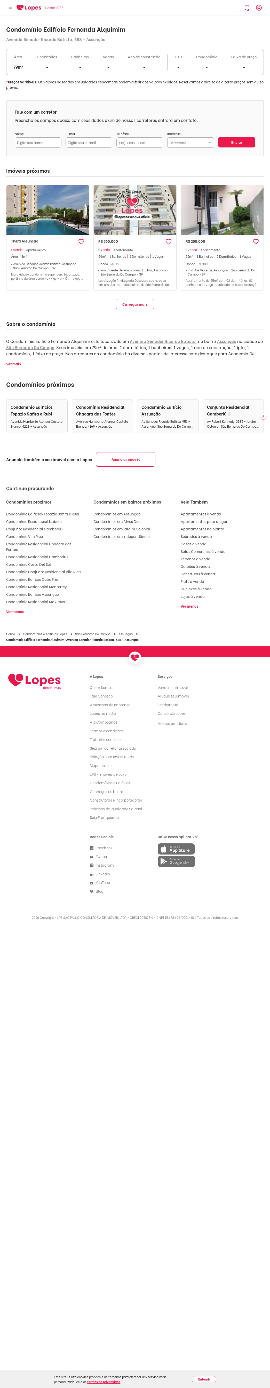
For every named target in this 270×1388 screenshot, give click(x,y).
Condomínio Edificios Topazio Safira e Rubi (42, 513)
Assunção (226, 341)
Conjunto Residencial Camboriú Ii (34, 528)
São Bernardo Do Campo (30, 347)
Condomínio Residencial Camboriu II (37, 556)
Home (11, 634)
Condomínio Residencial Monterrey (36, 586)
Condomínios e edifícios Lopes (45, 634)
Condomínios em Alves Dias (117, 521)
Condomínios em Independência (121, 536)
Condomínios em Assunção (116, 513)
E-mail (71, 133)
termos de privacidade (103, 1381)
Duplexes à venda (196, 588)
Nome (19, 133)
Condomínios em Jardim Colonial (121, 528)
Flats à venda (192, 581)
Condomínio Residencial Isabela (34, 521)
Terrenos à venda (195, 558)
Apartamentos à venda (201, 513)
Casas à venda (194, 543)
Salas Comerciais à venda (203, 551)
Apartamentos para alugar (204, 521)
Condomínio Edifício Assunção (32, 594)
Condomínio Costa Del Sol (28, 564)
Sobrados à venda (196, 536)
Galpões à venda (195, 566)
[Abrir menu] (10, 7)
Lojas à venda (193, 596)
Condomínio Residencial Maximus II (36, 601)
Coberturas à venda (198, 573)
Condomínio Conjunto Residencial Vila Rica (43, 571)
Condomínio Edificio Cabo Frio (32, 579)
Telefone (122, 133)
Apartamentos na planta (202, 528)
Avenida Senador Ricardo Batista (163, 341)
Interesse (174, 133)
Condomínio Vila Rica (24, 536)
